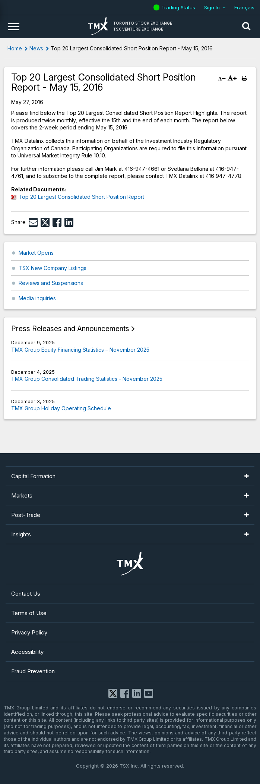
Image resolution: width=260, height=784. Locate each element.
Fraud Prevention (33, 671)
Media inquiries (37, 298)
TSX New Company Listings (52, 268)
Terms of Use (29, 613)
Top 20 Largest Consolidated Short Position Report (81, 197)
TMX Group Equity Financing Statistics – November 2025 (80, 349)
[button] (246, 26)
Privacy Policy (29, 632)
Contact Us (25, 593)
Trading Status (179, 7)
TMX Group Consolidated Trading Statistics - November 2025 (86, 379)
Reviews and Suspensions (51, 283)
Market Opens (36, 253)
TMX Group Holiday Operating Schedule (61, 408)
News (36, 48)
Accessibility (27, 651)
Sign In (212, 7)
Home (14, 48)
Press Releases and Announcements (70, 328)
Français (244, 7)
